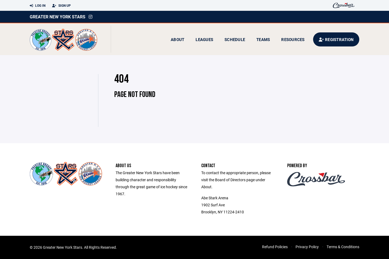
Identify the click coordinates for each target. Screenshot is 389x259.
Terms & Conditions (343, 246)
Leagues (204, 39)
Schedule (234, 39)
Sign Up (61, 5)
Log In (37, 5)
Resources (292, 39)
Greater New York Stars (57, 16)
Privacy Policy (307, 246)
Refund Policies (275, 246)
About (177, 39)
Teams (263, 39)
